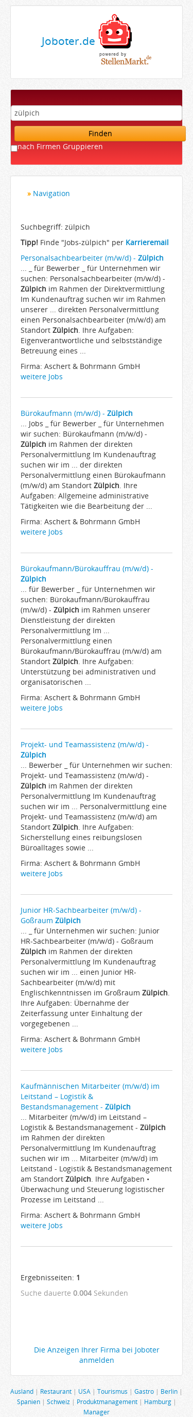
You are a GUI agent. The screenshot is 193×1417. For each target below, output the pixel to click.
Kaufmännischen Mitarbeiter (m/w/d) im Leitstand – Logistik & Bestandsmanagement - (90, 1096)
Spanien (28, 1401)
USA (84, 1391)
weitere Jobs (42, 376)
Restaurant (56, 1391)
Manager (96, 1412)
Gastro (144, 1391)
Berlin (169, 1391)
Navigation (51, 193)
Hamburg (157, 1401)
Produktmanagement (107, 1401)
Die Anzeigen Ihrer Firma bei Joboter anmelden (97, 1355)
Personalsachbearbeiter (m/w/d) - (92, 258)
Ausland (21, 1391)
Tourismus (112, 1391)
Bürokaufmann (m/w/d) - (77, 413)
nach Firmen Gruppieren (60, 146)
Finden (100, 133)
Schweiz (58, 1401)
